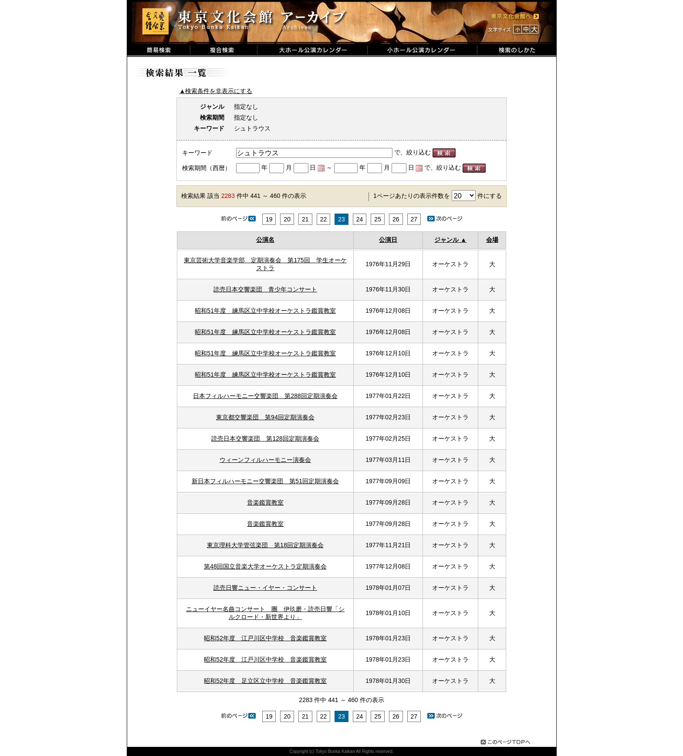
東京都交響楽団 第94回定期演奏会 (265, 417)
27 (414, 219)
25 (377, 219)
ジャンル (446, 239)
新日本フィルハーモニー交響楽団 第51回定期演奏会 (265, 481)
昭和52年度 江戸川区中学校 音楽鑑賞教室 (265, 638)
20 (287, 219)
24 (359, 219)
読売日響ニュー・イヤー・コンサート (265, 587)
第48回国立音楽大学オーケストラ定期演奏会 (265, 566)
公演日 (388, 239)
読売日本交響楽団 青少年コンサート (265, 289)
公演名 (265, 239)
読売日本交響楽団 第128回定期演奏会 (265, 438)
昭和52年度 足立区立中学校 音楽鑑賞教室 (265, 680)
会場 (492, 239)
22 (323, 219)
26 (395, 219)
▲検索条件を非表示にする (216, 90)
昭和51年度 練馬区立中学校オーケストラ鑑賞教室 (265, 310)
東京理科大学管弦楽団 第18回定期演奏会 (265, 545)
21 (305, 219)
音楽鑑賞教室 (265, 502)
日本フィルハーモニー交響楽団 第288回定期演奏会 (265, 395)
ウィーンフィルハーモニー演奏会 (265, 459)
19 (269, 219)
